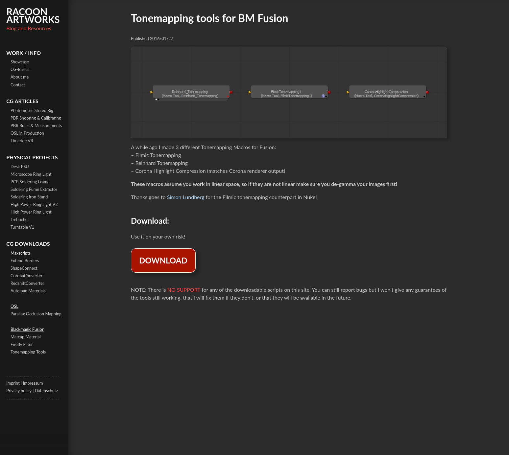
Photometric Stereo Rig (32, 110)
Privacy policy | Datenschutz (32, 390)
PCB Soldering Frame (30, 181)
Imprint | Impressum (24, 383)
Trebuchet (20, 219)
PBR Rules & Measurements (36, 125)
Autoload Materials (28, 290)
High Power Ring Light (31, 212)
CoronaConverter (26, 275)
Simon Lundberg (186, 197)
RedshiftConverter (27, 283)
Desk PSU (20, 166)
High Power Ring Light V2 (34, 204)
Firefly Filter (22, 344)
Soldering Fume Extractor (34, 189)
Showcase (20, 61)
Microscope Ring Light (31, 174)
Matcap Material (26, 336)
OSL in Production (27, 133)
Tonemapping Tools (28, 351)
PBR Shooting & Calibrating (36, 118)
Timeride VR (22, 140)
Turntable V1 (22, 227)
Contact (18, 84)
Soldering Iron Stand (29, 196)
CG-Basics (20, 69)
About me (20, 77)
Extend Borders (25, 260)
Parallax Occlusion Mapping (36, 313)
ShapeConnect (24, 268)
